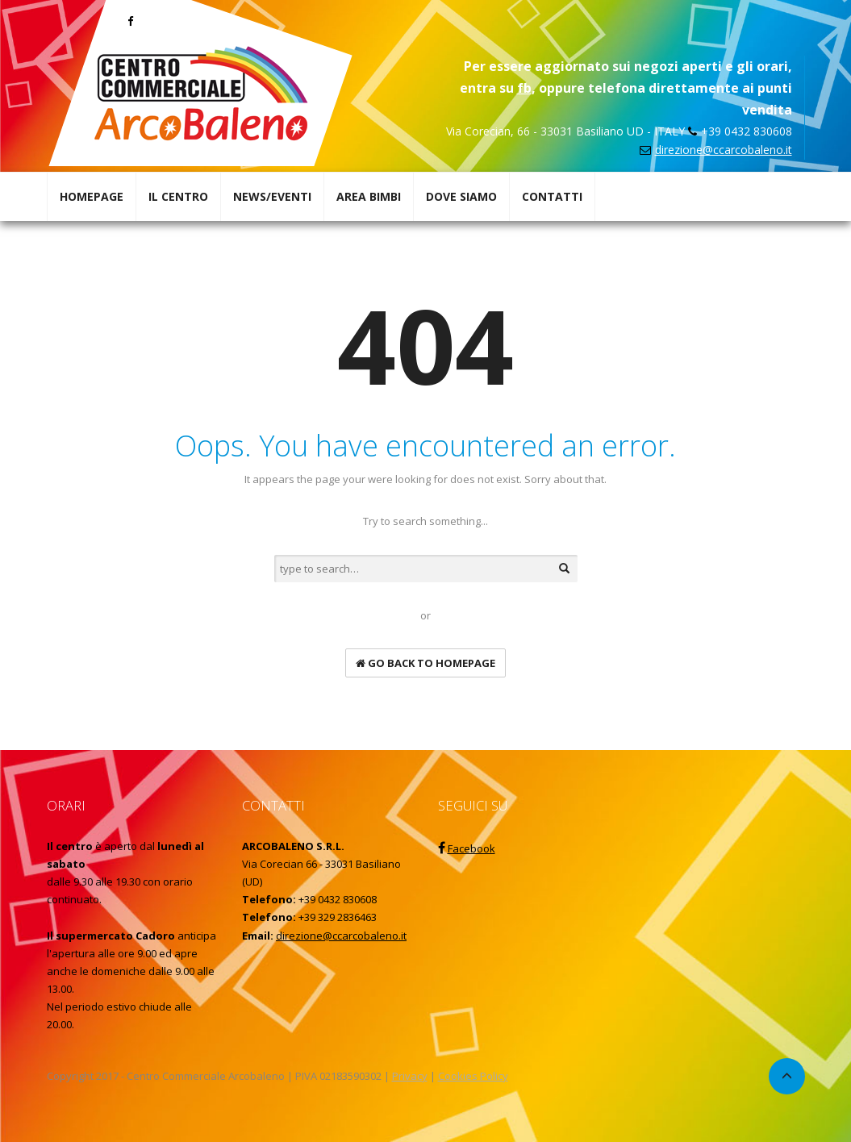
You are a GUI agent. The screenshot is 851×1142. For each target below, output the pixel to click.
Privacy (410, 1076)
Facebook (471, 848)
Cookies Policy (473, 1076)
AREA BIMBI (368, 196)
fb (524, 88)
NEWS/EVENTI (272, 196)
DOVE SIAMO (461, 196)
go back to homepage (425, 663)
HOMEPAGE (91, 196)
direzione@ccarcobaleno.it (723, 149)
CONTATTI (552, 196)
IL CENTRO (178, 196)
